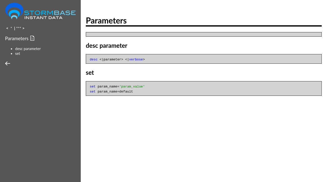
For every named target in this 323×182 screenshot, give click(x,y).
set (17, 53)
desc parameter (28, 48)
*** (18, 28)
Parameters (17, 38)
